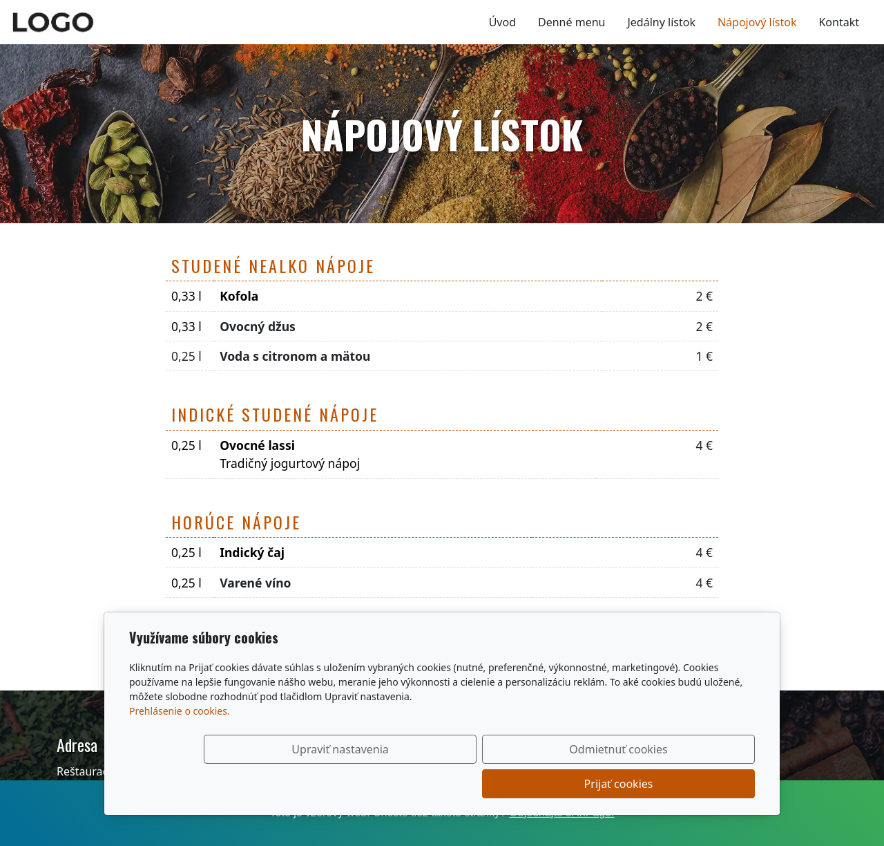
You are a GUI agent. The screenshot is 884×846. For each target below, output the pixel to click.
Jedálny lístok (661, 22)
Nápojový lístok (757, 22)
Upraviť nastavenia (412, 783)
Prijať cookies (688, 783)
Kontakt (838, 22)
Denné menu (571, 22)
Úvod (502, 22)
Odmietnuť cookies (550, 783)
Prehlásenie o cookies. (179, 745)
